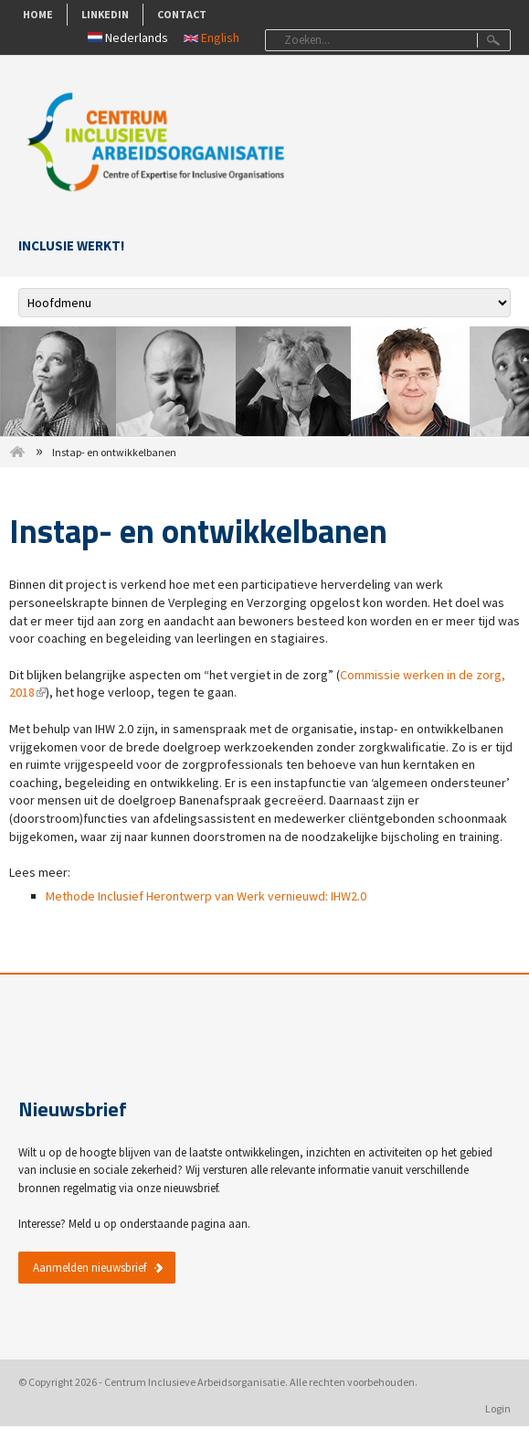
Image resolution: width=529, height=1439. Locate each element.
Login (498, 1408)
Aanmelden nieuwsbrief (89, 1267)
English (211, 37)
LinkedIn (105, 14)
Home (38, 14)
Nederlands (128, 37)
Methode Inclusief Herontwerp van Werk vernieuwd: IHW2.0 (206, 896)
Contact (181, 14)
